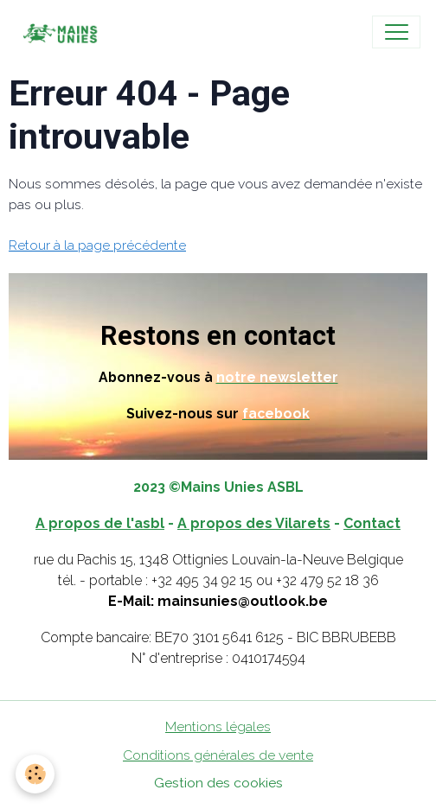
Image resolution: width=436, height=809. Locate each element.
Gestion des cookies (218, 782)
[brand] (63, 32)
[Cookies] (35, 774)
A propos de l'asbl (99, 523)
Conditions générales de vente (218, 755)
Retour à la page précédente (97, 245)
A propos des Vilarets (253, 523)
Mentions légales (218, 726)
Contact (372, 523)
